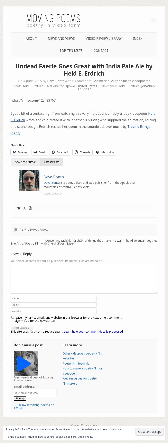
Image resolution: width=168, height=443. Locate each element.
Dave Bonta (55, 81)
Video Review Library (104, 38)
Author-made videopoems (130, 81)
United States (87, 86)
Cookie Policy (85, 436)
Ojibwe (70, 86)
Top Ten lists (71, 51)
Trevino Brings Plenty (33, 229)
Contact (101, 51)
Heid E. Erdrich (33, 86)
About (31, 38)
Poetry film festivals (76, 368)
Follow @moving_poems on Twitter (34, 411)
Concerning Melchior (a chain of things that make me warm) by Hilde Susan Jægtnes (101, 240)
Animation (102, 81)
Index (137, 38)
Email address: (24, 391)
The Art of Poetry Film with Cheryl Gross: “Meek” (43, 243)
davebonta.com (54, 193)
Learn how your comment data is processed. (93, 336)
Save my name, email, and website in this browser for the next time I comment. (69, 322)
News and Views (61, 38)
